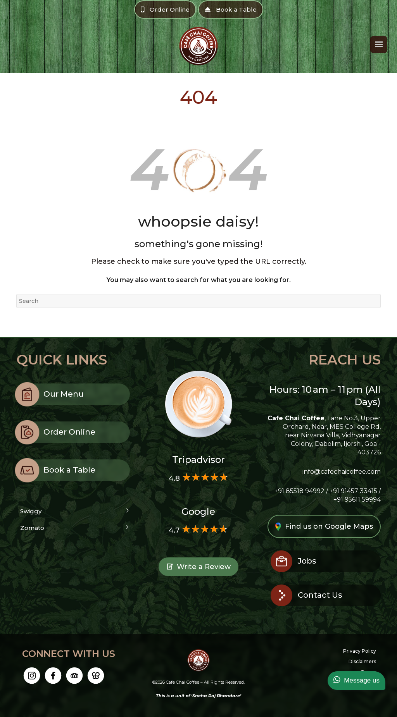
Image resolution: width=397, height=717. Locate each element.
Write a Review (198, 567)
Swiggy (30, 511)
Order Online (165, 9)
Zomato (32, 527)
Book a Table (231, 9)
